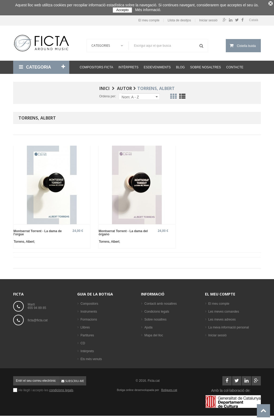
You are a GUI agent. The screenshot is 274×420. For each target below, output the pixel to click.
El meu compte (148, 18)
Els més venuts (91, 357)
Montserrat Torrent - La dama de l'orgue (37, 231)
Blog (180, 66)
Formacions (89, 318)
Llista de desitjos (179, 18)
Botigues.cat (169, 388)
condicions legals (61, 388)
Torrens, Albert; (24, 240)
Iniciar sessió (208, 18)
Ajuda (148, 326)
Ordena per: (107, 95)
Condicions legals (156, 310)
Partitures (87, 334)
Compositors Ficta (96, 66)
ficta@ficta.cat (38, 318)
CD (83, 341)
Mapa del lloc (153, 334)
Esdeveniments (157, 66)
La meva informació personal (228, 326)
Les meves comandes (223, 310)
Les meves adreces (222, 318)
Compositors (89, 302)
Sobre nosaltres (205, 66)
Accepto (122, 10)
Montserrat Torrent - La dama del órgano (123, 231)
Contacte (234, 66)
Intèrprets (128, 66)
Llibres (85, 326)
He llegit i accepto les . (46, 388)
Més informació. (148, 10)
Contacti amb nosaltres (160, 302)
